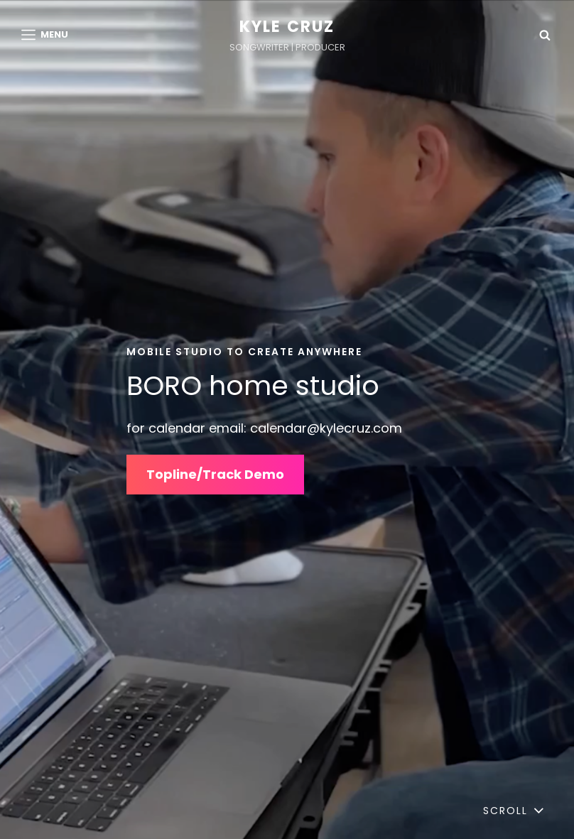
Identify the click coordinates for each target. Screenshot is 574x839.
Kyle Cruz (287, 27)
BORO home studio (252, 385)
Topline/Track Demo (215, 474)
